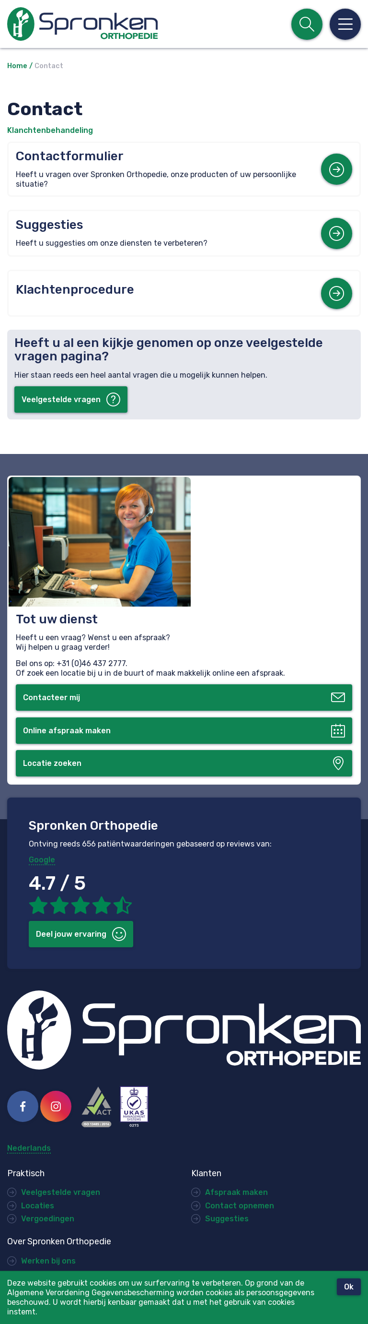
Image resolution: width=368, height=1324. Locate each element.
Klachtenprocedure (75, 289)
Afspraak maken (236, 1192)
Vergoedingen (47, 1218)
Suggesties (49, 224)
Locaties (37, 1205)
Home (17, 66)
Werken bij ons (48, 1260)
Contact (48, 66)
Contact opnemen (239, 1205)
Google (42, 859)
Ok (349, 1286)
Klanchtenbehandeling (50, 130)
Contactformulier (70, 156)
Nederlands (29, 1148)
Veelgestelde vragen (60, 1192)
